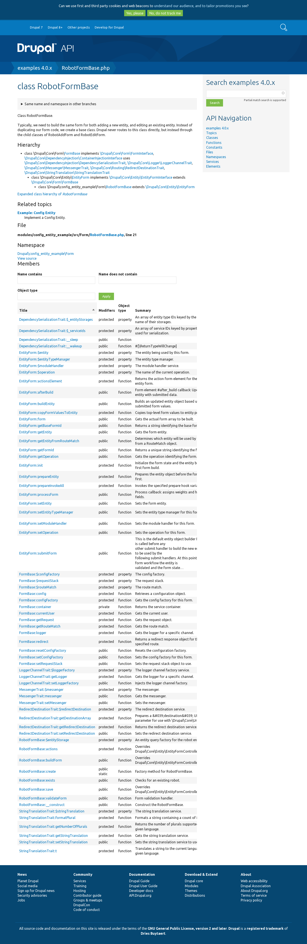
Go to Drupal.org (21, 27)
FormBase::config (32, 594)
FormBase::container (35, 607)
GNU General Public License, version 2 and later (187, 928)
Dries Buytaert (153, 933)
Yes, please (134, 13)
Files (209, 152)
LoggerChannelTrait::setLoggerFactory (49, 683)
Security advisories (32, 895)
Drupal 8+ (55, 27)
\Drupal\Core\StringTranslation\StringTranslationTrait (67, 173)
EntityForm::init (31, 465)
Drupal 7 (36, 27)
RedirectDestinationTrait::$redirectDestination (55, 709)
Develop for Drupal (109, 27)
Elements (213, 166)
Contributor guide (87, 895)
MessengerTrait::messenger (40, 696)
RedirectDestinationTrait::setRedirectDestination (57, 733)
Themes (191, 891)
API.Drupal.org (140, 895)
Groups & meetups (87, 900)
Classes (212, 138)
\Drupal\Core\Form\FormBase (54, 182)
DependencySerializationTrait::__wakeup (50, 346)
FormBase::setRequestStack (40, 664)
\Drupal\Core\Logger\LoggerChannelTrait (159, 163)
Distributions (195, 895)
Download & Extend (201, 874)
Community (82, 874)
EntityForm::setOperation (38, 532)
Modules (191, 886)
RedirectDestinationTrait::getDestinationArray (55, 718)
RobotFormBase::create (37, 771)
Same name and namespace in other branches (60, 104)
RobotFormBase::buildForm (40, 760)
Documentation (142, 874)
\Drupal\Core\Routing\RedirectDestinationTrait (127, 168)
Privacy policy (251, 900)
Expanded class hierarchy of (52, 194)
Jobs (21, 900)
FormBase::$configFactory (39, 574)
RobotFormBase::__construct (42, 805)
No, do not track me (165, 13)
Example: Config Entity (36, 213)
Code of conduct (86, 910)
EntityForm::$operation (37, 372)
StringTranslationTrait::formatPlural (47, 818)
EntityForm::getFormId (36, 450)
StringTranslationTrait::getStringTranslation (53, 836)
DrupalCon (81, 905)
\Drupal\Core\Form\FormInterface (126, 153)
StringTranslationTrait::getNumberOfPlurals (53, 826)
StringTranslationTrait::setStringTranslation (53, 842)
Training (79, 886)
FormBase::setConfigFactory (41, 657)
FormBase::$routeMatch (37, 587)
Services (212, 162)
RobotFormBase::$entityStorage (44, 740)
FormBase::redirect (33, 642)
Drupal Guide (139, 881)
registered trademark (265, 928)
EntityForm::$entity (33, 352)
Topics (211, 133)
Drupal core (194, 881)
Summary (143, 310)
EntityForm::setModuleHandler (43, 523)
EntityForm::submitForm (38, 553)
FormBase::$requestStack (39, 581)
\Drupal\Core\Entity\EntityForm (170, 187)
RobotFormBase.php (86, 68)
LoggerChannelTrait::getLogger (43, 677)
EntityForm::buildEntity (37, 404)
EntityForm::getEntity (35, 432)
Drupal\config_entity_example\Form (45, 254)
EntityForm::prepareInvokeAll (41, 486)
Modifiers (107, 310)
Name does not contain (118, 274)
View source (26, 258)
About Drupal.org (254, 891)
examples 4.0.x (34, 68)
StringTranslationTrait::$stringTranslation (51, 811)
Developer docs (141, 891)
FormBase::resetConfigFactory (42, 650)
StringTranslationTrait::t (38, 851)
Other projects (79, 27)
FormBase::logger (32, 633)
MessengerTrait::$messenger (41, 689)
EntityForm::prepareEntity (39, 476)
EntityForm (80, 177)
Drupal (234, 928)
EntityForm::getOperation (39, 456)
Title (57, 310)
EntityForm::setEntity (35, 503)
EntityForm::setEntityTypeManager (46, 512)
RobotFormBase (118, 187)
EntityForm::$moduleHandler (41, 366)
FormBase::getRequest (36, 620)
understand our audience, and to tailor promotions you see (200, 6)
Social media (27, 886)
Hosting (79, 891)
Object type (27, 290)
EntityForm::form (32, 419)
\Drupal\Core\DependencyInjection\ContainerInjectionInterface (73, 158)
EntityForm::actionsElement (40, 381)
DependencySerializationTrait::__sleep (48, 340)
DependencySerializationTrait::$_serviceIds (52, 331)
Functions (214, 143)
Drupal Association (256, 886)
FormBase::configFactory (38, 600)
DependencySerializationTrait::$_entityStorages (56, 319)
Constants (214, 147)
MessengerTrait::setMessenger (42, 703)
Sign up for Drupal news (36, 891)
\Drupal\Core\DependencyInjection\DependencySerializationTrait (75, 163)
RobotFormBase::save (36, 789)
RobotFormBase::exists (37, 780)
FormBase (72, 153)
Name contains (29, 274)
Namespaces (216, 157)
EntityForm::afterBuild (36, 392)
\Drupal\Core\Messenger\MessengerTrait (56, 168)
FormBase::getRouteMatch (39, 626)
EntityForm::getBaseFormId (40, 426)
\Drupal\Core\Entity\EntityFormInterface (140, 177)
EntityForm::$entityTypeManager (44, 359)
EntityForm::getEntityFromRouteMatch (49, 441)
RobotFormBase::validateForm (43, 798)
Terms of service (254, 895)
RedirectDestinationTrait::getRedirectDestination (57, 727)
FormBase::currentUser (37, 613)
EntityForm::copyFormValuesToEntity (48, 413)
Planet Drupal (27, 881)
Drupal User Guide (143, 886)
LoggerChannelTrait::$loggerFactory (47, 670)
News (22, 874)
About (246, 874)
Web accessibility (254, 881)
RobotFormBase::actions (38, 749)
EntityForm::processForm (38, 494)
